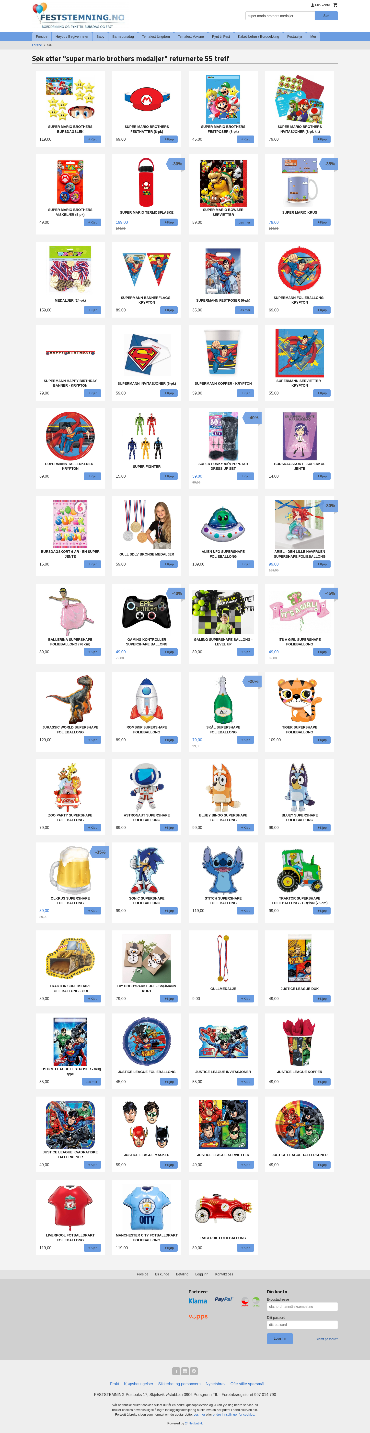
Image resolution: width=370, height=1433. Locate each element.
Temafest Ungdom (156, 36)
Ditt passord (276, 1318)
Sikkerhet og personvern (179, 1384)
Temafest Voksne (191, 36)
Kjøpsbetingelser (138, 1384)
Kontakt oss (224, 1274)
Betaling (182, 1274)
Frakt (114, 1384)
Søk (326, 16)
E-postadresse (278, 1299)
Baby (100, 36)
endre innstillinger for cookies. (234, 1414)
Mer (313, 36)
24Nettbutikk (194, 1423)
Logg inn (201, 1274)
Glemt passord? (326, 1339)
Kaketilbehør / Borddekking (258, 36)
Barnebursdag (123, 36)
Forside (41, 36)
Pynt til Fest (221, 36)
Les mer (200, 1414)
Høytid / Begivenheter (72, 36)
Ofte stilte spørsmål (247, 1384)
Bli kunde (162, 1274)
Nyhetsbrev (215, 1384)
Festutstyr (294, 36)
